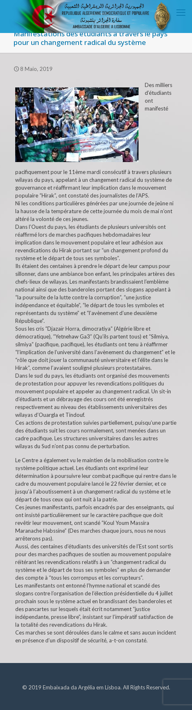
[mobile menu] (181, 12)
